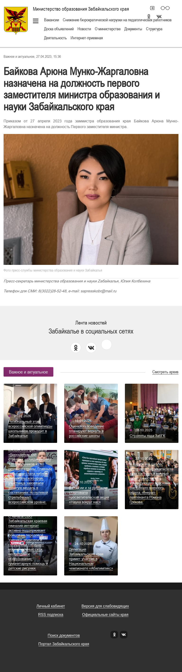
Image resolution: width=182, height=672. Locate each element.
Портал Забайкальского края (63, 644)
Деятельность (55, 37)
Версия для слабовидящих (105, 606)
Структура (154, 28)
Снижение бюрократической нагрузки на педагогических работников (117, 19)
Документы (133, 28)
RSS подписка (50, 615)
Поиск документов (64, 635)
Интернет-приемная (87, 37)
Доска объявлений (59, 28)
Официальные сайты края (105, 615)
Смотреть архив (165, 371)
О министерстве (108, 28)
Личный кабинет (150, 8)
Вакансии (51, 19)
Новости (84, 28)
